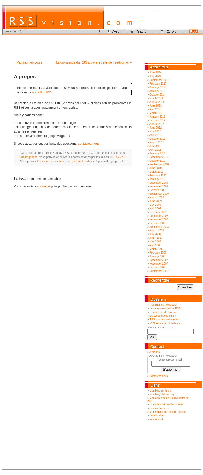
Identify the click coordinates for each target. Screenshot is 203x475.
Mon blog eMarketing (161, 394)
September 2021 (159, 79)
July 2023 (155, 76)
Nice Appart (156, 419)
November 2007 (158, 263)
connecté (43, 186)
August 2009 (156, 197)
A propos (25, 76)
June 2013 (155, 105)
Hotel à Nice (156, 415)
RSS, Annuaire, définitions (164, 323)
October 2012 (157, 120)
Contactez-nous (158, 375)
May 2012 (155, 131)
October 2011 (157, 138)
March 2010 (156, 171)
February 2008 (157, 252)
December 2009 (158, 182)
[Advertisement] (101, 47)
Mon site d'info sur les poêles (166, 404)
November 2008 (158, 219)
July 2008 (155, 234)
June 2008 (155, 237)
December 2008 (158, 215)
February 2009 (157, 212)
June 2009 (155, 201)
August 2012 (156, 124)
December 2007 (158, 259)
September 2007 (159, 271)
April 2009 (155, 208)
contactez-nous (88, 143)
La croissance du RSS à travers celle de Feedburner (92, 62)
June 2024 (155, 72)
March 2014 (156, 98)
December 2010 (158, 157)
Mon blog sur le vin (160, 390)
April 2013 (155, 109)
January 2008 (157, 256)
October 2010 (157, 160)
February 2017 (157, 83)
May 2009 (155, 204)
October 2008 (157, 223)
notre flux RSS (42, 92)
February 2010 (157, 175)
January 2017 (157, 87)
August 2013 (156, 102)
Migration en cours (29, 62)
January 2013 (157, 116)
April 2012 (155, 135)
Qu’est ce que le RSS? (162, 315)
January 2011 (157, 153)
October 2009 (157, 190)
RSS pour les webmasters (164, 319)
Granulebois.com (159, 408)
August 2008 (156, 230)
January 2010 (157, 179)
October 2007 (157, 267)
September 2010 (159, 164)
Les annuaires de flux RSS (164, 308)
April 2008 (155, 245)
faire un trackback (83, 161)
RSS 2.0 (120, 157)
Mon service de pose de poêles (167, 411)
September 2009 (159, 193)
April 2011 (155, 149)
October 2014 (157, 94)
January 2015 (157, 90)
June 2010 (155, 168)
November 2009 (158, 186)
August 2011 (156, 142)
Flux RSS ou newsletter (163, 304)
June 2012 (155, 127)
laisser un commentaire (51, 161)
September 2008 (159, 226)
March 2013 (156, 113)
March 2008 (156, 248)
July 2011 (155, 146)
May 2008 (155, 241)
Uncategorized (28, 157)
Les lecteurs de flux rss (162, 312)
